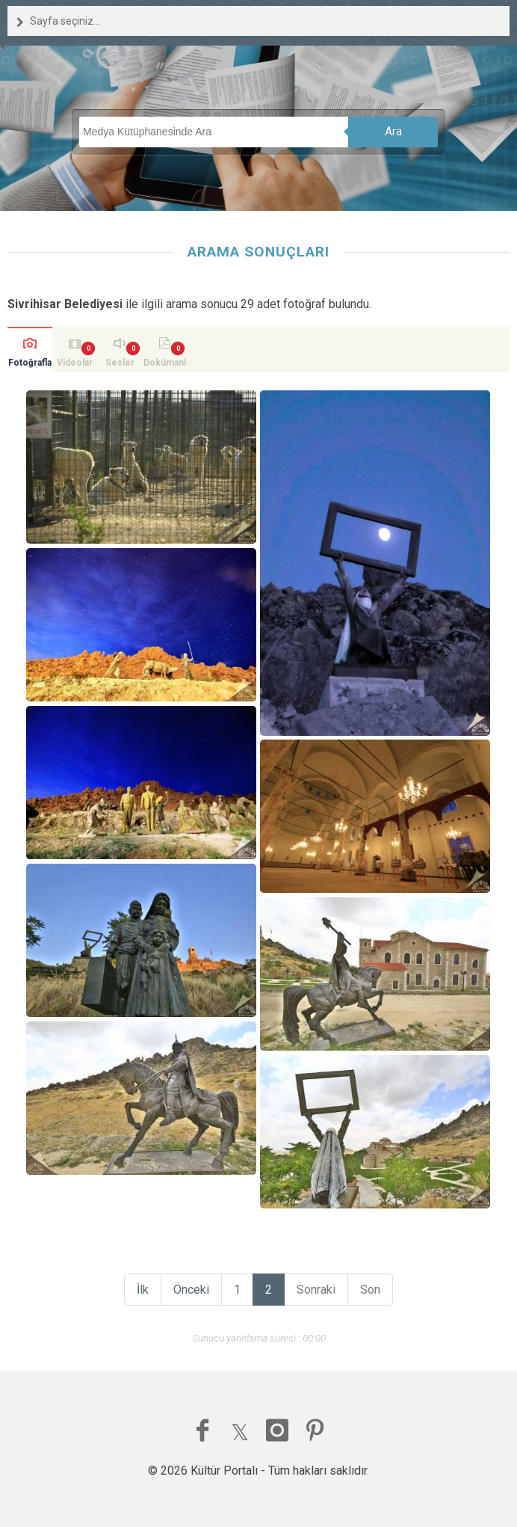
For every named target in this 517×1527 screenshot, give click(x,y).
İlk (143, 1289)
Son (370, 1289)
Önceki (191, 1289)
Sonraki (316, 1289)
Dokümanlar (164, 364)
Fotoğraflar (30, 364)
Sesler (119, 362)
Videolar (75, 362)
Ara (393, 131)
